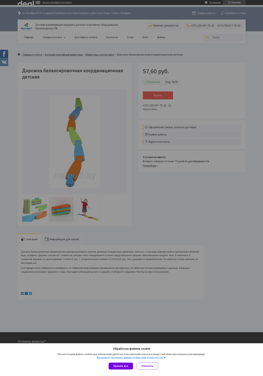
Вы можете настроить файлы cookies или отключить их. (130, 357)
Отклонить (147, 366)
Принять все (120, 366)
